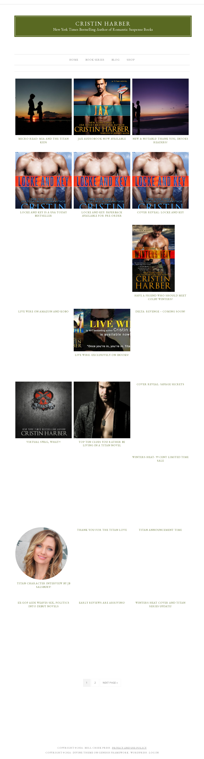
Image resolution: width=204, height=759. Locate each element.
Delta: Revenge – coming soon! (160, 311)
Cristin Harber (103, 23)
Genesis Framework (114, 752)
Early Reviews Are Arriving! (102, 602)
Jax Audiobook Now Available (102, 138)
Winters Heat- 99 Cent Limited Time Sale (160, 458)
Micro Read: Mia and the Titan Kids (43, 140)
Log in (154, 752)
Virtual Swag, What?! (43, 442)
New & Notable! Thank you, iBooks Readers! (160, 140)
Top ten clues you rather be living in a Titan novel (102, 443)
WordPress (138, 752)
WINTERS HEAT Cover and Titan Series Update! (160, 604)
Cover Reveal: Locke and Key (160, 212)
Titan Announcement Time (160, 530)
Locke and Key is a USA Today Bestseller (43, 214)
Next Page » (110, 682)
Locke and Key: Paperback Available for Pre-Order (101, 214)
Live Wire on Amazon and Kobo (43, 311)
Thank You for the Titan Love (102, 530)
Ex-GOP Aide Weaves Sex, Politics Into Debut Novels (43, 604)
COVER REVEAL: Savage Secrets (160, 384)
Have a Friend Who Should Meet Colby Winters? (160, 297)
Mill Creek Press (97, 747)
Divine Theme (83, 752)
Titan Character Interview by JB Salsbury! (43, 585)
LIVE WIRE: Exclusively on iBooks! (102, 355)
